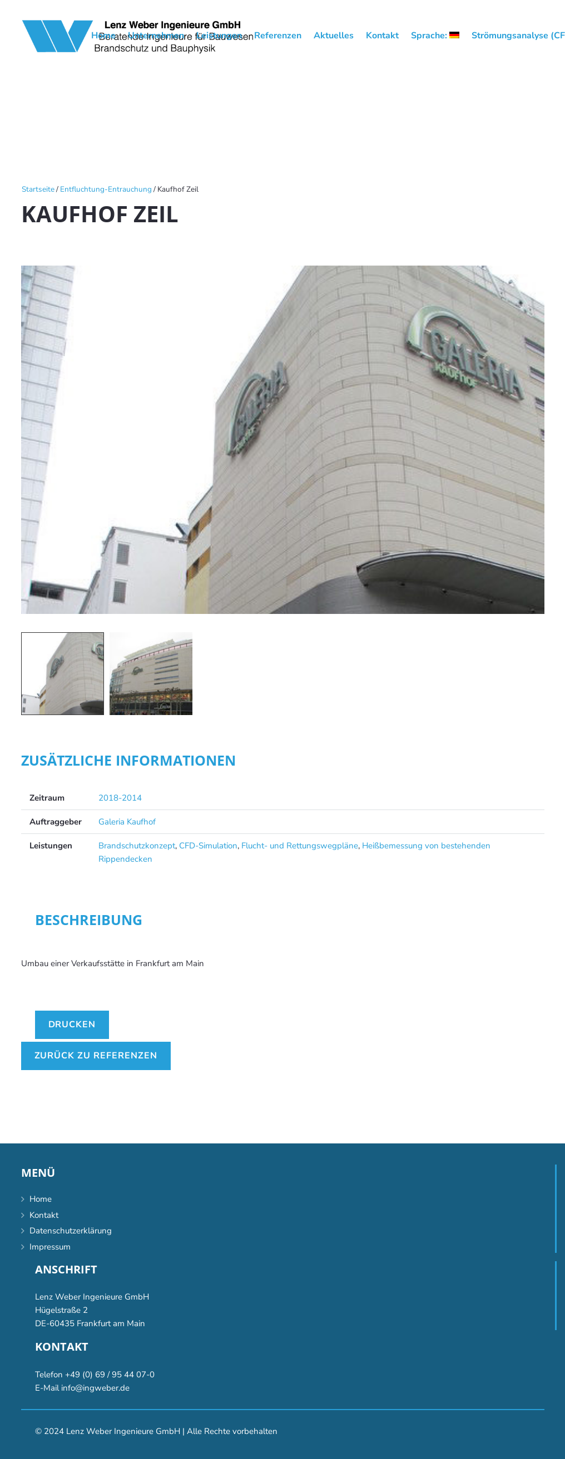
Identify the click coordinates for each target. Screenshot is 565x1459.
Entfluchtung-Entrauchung (106, 189)
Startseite (38, 189)
